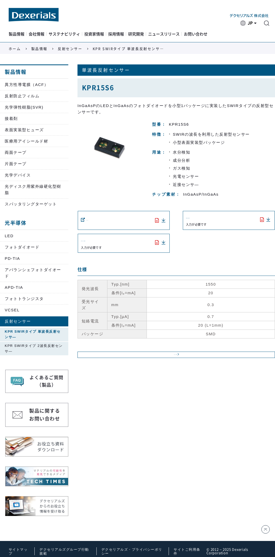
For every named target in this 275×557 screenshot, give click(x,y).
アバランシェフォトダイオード (33, 272)
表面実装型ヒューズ (24, 130)
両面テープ (16, 152)
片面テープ (16, 163)
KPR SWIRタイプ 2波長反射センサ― (34, 348)
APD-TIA (14, 287)
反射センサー (70, 48)
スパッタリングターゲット (31, 204)
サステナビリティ (64, 34)
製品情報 (16, 34)
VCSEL (12, 310)
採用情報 (116, 34)
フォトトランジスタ (24, 298)
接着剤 (11, 118)
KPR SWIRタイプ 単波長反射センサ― (33, 334)
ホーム (15, 48)
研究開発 (136, 34)
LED (9, 236)
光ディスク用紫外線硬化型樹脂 (33, 189)
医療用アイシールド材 (26, 141)
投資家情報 (94, 34)
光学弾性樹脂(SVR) (24, 107)
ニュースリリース (164, 34)
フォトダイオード (22, 247)
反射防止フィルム (22, 96)
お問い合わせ (195, 34)
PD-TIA (12, 258)
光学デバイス (18, 175)
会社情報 (36, 34)
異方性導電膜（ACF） (27, 84)
